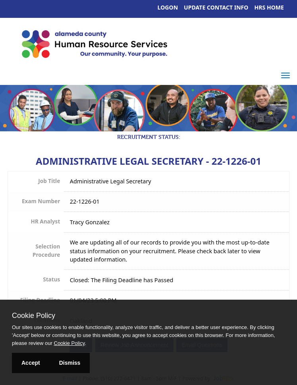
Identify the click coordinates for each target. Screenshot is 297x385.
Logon (168, 7)
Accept (30, 363)
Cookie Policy (33, 316)
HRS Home (269, 7)
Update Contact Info (216, 7)
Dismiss (70, 363)
